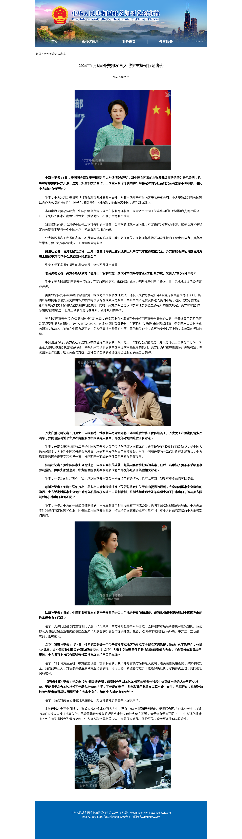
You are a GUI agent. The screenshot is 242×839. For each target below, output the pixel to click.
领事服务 (166, 41)
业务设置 (129, 41)
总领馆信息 (90, 41)
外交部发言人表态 (55, 53)
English (199, 41)
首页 (54, 41)
